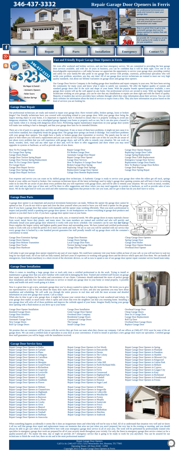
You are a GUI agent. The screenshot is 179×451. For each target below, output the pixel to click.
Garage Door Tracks (18, 245)
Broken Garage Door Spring (79, 165)
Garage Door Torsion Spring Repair (25, 157)
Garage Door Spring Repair (137, 170)
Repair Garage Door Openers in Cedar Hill (87, 362)
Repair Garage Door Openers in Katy (142, 372)
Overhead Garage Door (135, 309)
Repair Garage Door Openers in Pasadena (143, 352)
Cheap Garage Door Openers (138, 237)
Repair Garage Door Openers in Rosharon (28, 409)
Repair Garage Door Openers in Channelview (29, 389)
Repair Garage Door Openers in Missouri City (146, 357)
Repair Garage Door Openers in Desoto (85, 352)
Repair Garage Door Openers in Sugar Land (87, 382)
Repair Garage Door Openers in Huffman (27, 414)
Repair (49, 51)
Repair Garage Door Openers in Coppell (27, 377)
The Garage (72, 322)
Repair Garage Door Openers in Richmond (144, 375)
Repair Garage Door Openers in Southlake (28, 380)
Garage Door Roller (134, 242)
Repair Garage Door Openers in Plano (26, 352)
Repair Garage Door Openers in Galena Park (145, 362)
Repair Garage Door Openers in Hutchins (86, 412)
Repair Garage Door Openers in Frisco (85, 404)
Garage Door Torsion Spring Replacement (28, 160)
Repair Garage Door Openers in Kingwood (144, 360)
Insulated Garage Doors (19, 312)
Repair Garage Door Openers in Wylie (85, 407)
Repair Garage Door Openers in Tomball (27, 412)
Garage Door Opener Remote (138, 245)
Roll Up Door (131, 319)
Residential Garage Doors (78, 317)
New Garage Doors (17, 322)
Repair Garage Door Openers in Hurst (85, 357)
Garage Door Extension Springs (23, 237)
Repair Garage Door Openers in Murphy (86, 399)
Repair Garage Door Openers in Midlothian (87, 409)
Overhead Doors (16, 317)
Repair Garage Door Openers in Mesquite (27, 362)
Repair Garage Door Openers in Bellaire (143, 365)
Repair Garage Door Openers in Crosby (27, 402)
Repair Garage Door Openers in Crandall (86, 377)
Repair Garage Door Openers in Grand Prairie (29, 365)
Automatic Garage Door (20, 319)
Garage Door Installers (19, 314)
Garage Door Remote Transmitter (24, 242)
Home (22, 51)
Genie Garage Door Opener (79, 312)
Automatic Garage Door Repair (81, 155)
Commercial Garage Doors (79, 319)
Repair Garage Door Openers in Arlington (28, 355)
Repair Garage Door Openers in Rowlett (27, 375)
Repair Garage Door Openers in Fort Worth (87, 347)
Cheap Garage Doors (134, 312)
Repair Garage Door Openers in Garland (27, 350)
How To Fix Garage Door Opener (24, 162)
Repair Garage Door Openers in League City (145, 370)
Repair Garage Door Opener (79, 157)
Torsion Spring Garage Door (80, 245)
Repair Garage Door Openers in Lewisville (28, 372)
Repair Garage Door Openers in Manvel (27, 407)
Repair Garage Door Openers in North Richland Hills (91, 365)
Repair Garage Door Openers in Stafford (27, 394)
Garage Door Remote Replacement (82, 172)
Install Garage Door (76, 324)
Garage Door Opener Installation (23, 309)
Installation (102, 51)
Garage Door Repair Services (22, 172)
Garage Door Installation (78, 309)
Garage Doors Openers (19, 240)
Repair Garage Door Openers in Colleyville (87, 392)
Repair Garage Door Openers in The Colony (87, 355)
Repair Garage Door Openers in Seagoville (87, 389)
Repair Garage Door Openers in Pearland (143, 350)
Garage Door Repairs (134, 167)
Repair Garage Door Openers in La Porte (27, 399)
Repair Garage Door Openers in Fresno (142, 380)
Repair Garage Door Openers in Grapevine (28, 370)
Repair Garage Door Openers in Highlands (28, 392)
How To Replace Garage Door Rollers (142, 165)
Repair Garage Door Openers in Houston (86, 380)
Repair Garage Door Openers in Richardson (28, 367)
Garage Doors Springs (77, 240)
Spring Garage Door (134, 240)
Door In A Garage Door (135, 314)
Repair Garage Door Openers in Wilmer (85, 387)
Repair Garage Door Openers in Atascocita (28, 417)
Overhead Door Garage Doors (138, 322)
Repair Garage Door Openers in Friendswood (145, 377)
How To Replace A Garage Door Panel (84, 162)
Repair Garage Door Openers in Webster (27, 387)
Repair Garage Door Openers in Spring (142, 347)
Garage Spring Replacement (137, 155)
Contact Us (156, 51)
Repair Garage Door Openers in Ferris (85, 370)
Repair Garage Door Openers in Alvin (26, 404)
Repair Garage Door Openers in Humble (143, 355)
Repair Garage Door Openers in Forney (85, 397)
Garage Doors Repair (18, 155)
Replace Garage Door (134, 324)
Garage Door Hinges (76, 247)
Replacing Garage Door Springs (81, 167)
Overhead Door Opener (135, 247)
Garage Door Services (77, 160)
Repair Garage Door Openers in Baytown (27, 397)
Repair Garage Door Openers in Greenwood (87, 372)
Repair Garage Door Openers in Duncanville (88, 350)
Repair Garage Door (76, 150)
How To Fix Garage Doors (21, 150)
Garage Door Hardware (19, 247)
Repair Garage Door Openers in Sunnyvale (87, 402)
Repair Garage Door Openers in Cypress (143, 367)
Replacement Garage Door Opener (82, 170)
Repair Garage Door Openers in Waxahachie (88, 394)
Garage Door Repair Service (22, 167)
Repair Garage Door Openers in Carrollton (28, 357)
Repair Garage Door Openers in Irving (26, 360)
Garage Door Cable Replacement (140, 157)
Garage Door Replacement (137, 317)
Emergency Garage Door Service (140, 160)
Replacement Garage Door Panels (140, 162)
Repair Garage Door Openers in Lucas (85, 367)
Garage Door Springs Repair (22, 170)
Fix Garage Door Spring (20, 152)
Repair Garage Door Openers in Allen (84, 360)
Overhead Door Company (78, 314)
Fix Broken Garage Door (78, 152)
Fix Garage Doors (17, 165)
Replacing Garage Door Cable (138, 152)
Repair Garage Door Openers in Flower (26, 382)
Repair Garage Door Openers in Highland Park (88, 375)
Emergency (129, 51)
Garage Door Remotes (77, 237)
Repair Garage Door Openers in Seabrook (86, 414)
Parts (76, 51)
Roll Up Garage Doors (19, 324)
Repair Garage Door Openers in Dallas (26, 347)
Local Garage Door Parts (78, 242)
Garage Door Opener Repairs (138, 150)
